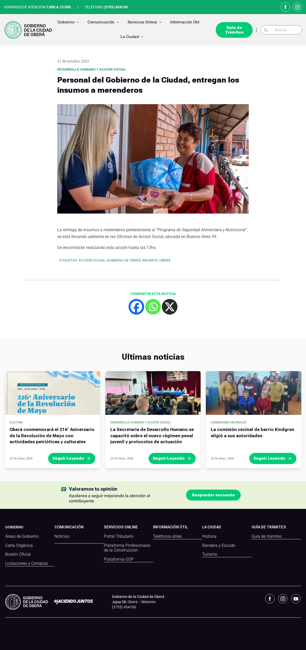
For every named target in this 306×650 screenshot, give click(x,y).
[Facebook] (136, 307)
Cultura (16, 422)
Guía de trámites (267, 536)
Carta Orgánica (19, 545)
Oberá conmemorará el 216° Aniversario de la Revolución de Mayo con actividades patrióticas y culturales (52, 436)
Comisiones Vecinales (228, 422)
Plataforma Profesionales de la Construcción (127, 548)
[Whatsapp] (153, 307)
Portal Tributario (118, 536)
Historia (209, 536)
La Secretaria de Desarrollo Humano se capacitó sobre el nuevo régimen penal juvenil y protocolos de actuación (152, 436)
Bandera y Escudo (218, 545)
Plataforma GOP (119, 559)
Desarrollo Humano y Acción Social (91, 69)
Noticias (61, 536)
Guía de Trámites (234, 30)
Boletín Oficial (18, 554)
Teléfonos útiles (167, 536)
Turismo (209, 554)
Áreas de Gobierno (22, 536)
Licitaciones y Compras (26, 563)
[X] (169, 307)
